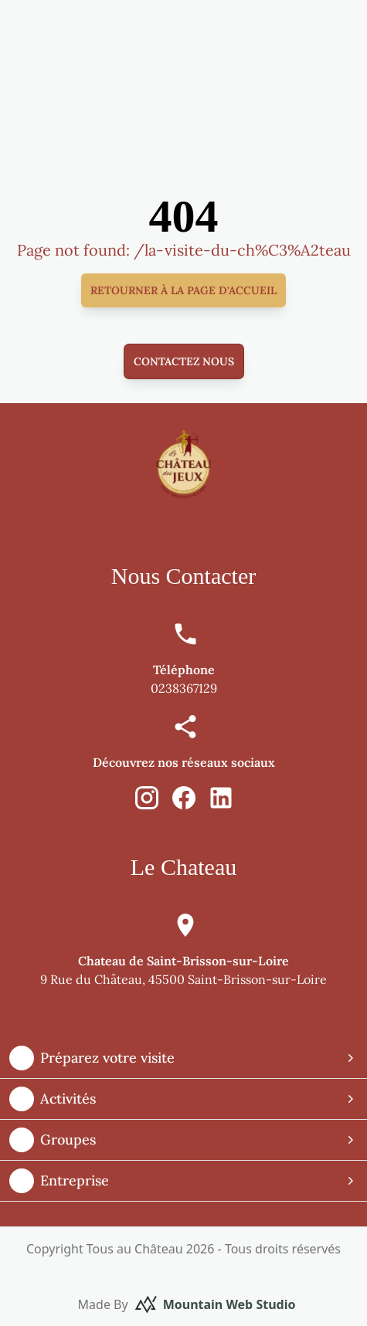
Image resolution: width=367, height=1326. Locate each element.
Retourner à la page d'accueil (183, 290)
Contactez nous (184, 361)
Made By (187, 1304)
